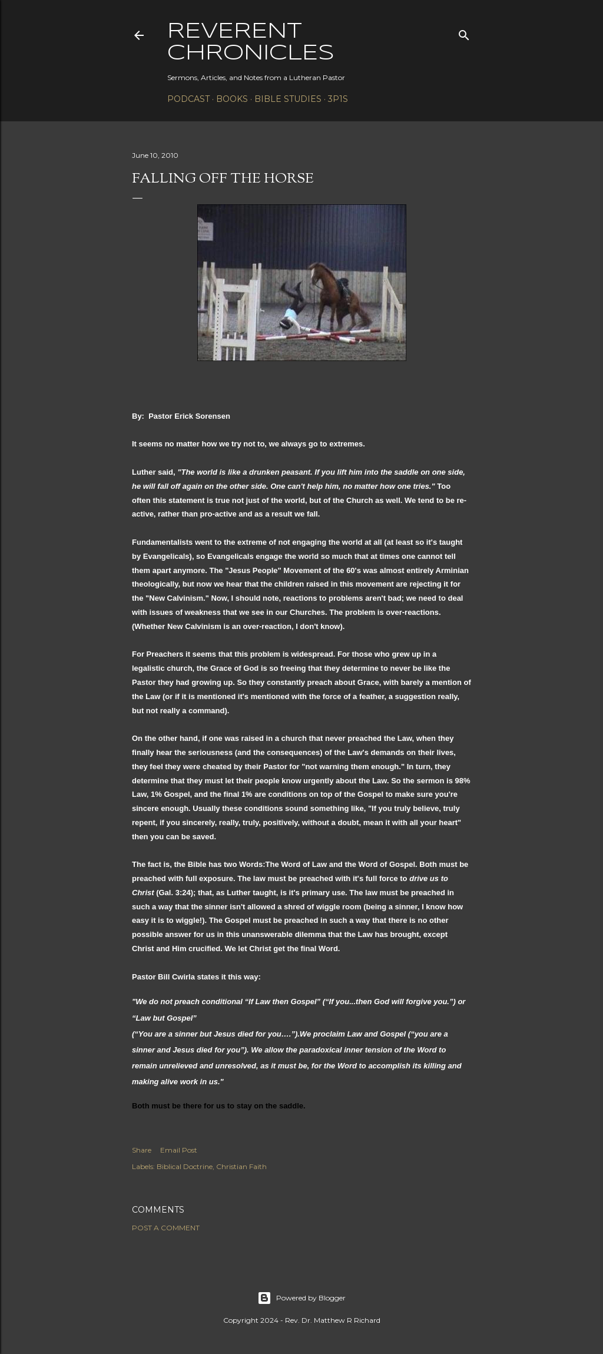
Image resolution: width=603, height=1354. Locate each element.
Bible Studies (288, 99)
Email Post (178, 1150)
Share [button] (141, 1150)
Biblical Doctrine (185, 1166)
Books (232, 99)
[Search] (464, 32)
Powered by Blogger (301, 1298)
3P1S (338, 99)
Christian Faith (241, 1166)
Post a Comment (166, 1227)
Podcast (188, 99)
